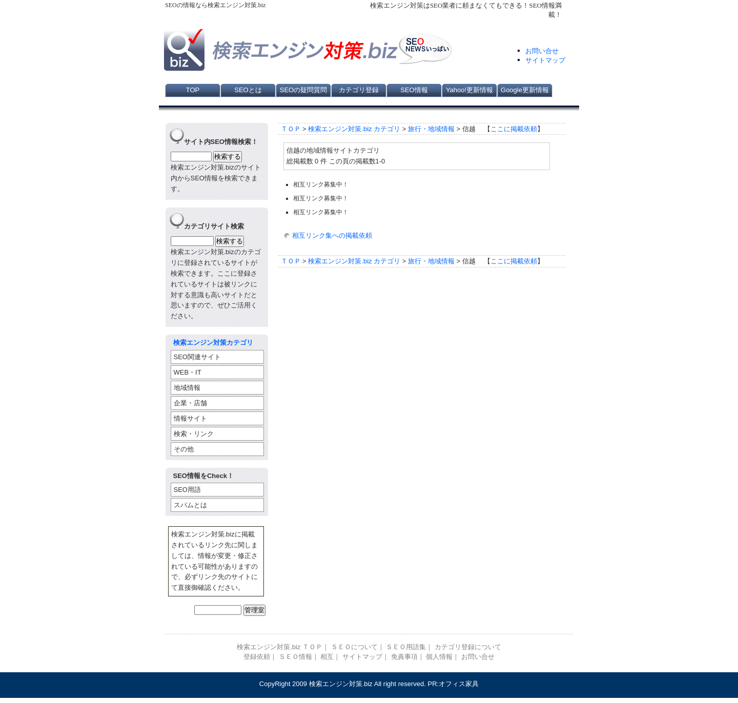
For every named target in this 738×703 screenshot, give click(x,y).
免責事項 (404, 656)
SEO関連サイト (197, 357)
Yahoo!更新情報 (469, 90)
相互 (327, 656)
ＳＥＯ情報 (295, 656)
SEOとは (247, 90)
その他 (184, 449)
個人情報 (439, 656)
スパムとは (190, 505)
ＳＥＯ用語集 (406, 647)
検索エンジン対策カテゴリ (213, 342)
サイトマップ (545, 60)
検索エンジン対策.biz (341, 684)
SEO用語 (187, 489)
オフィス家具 (459, 684)
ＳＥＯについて (354, 647)
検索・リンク (194, 434)
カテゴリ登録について (468, 647)
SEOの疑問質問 (303, 90)
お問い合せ (542, 51)
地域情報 (187, 387)
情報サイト (190, 418)
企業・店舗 (190, 403)
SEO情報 (413, 90)
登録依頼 (256, 656)
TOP (193, 90)
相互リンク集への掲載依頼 (332, 235)
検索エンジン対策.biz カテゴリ (354, 129)
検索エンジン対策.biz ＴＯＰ (279, 647)
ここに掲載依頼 (513, 129)
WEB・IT (187, 372)
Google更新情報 (525, 90)
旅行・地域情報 (431, 129)
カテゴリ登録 (359, 90)
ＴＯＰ (291, 129)
